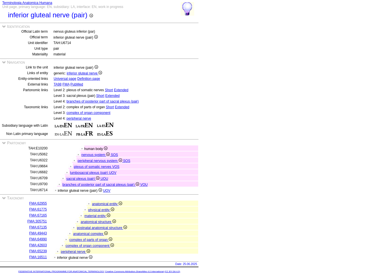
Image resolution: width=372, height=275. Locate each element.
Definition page (88, 79)
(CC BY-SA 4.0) (172, 271)
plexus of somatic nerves (93, 167)
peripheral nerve (79, 118)
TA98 (58, 84)
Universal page (65, 79)
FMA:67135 (38, 227)
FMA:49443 (38, 233)
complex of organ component (89, 113)
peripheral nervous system (100, 161)
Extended (121, 90)
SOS (114, 155)
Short (109, 90)
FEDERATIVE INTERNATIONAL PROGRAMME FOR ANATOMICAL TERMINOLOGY (61, 271)
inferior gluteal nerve (84, 73)
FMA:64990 (38, 239)
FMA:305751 (37, 221)
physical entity (101, 210)
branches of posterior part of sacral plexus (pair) (103, 101)
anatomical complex (90, 234)
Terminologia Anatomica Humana (27, 3)
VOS (115, 167)
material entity (97, 216)
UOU (104, 179)
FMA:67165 (38, 215)
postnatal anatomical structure (102, 228)
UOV (112, 173)
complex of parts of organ (90, 240)
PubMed (76, 84)
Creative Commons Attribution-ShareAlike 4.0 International (134, 271)
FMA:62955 (38, 203)
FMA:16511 (38, 257)
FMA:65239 (38, 251)
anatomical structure (98, 222)
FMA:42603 (38, 245)
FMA (65, 84)
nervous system (96, 155)
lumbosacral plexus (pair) (89, 173)
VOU (144, 185)
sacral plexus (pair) (83, 179)
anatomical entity (107, 204)
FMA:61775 (38, 209)
